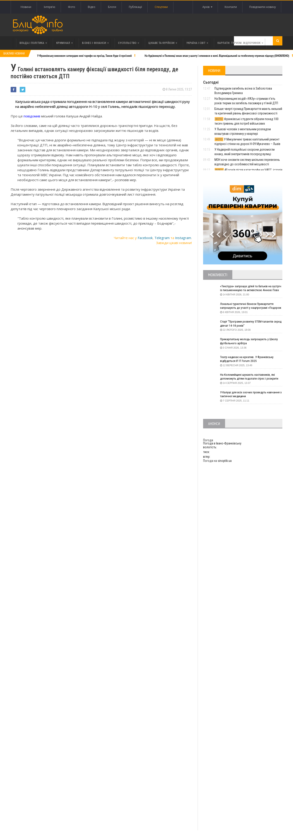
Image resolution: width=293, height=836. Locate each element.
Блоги (112, 7)
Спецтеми (161, 7)
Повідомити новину (262, 7)
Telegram (162, 237)
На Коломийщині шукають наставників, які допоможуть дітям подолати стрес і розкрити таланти (251, 377)
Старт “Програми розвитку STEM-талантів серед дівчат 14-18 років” (248, 324)
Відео (91, 7)
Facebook (145, 237)
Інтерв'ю (49, 7)
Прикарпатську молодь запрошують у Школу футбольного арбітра (250, 341)
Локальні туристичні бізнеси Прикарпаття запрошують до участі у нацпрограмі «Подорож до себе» (248, 306)
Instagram (183, 237)
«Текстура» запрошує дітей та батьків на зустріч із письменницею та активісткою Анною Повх (247, 288)
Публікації (135, 7)
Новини (26, 7)
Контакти (230, 7)
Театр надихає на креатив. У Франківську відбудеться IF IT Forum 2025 (248, 359)
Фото (71, 7)
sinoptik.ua (225, 461)
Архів (206, 7)
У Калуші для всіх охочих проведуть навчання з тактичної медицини (250, 394)
